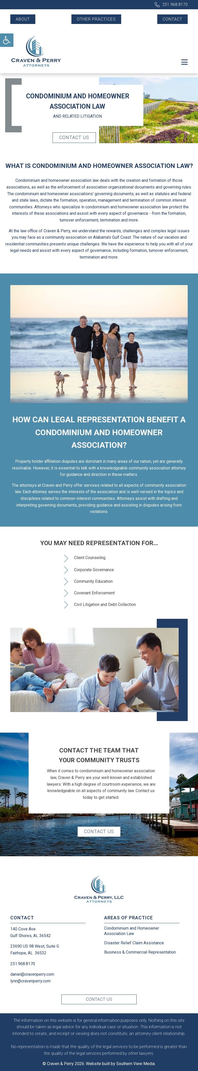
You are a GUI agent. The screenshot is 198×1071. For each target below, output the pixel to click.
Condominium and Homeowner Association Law (131, 931)
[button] (6, 40)
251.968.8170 (175, 4)
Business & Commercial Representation (140, 952)
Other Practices (96, 19)
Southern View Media (135, 1063)
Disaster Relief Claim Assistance (134, 942)
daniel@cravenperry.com (32, 974)
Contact (172, 19)
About (23, 19)
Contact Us (74, 137)
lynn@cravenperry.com (30, 981)
